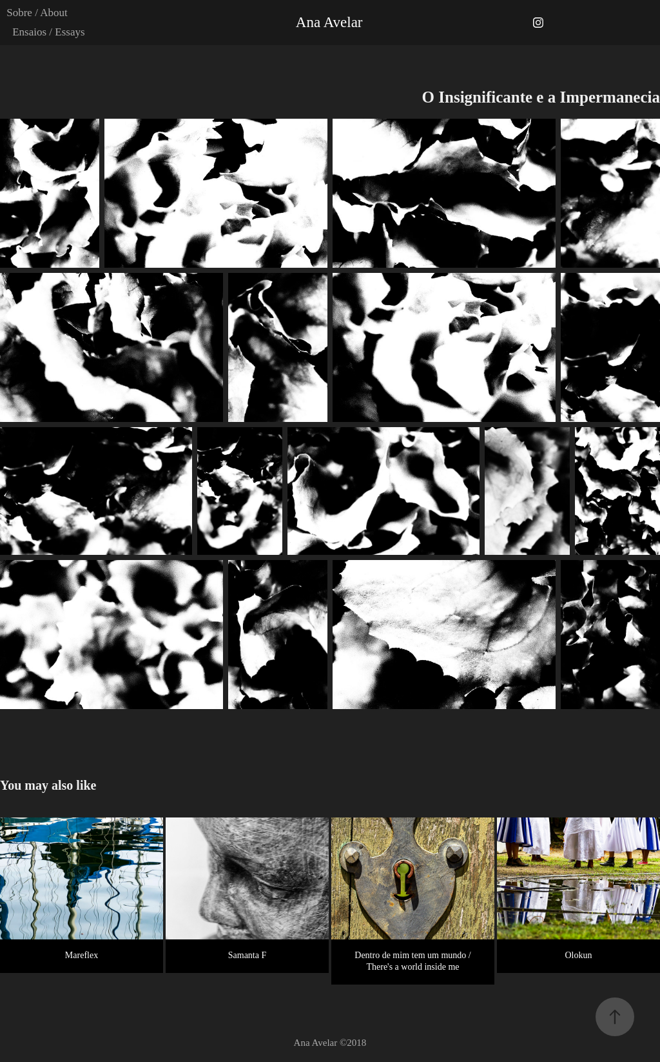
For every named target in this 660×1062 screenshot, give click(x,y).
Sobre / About (36, 12)
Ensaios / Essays (48, 32)
